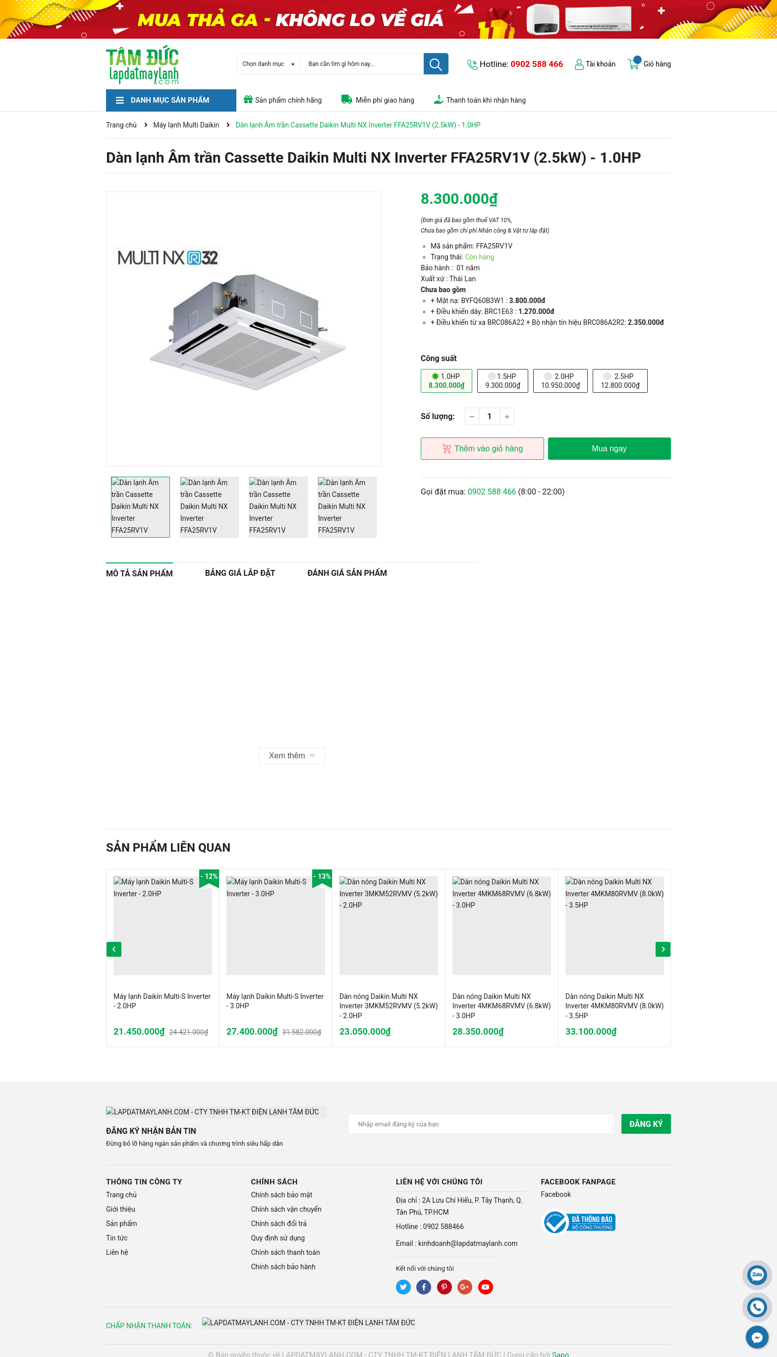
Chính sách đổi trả (279, 1215)
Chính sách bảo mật (282, 1186)
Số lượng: (438, 416)
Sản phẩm (121, 1215)
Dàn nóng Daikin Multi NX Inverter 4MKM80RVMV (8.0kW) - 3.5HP (614, 1006)
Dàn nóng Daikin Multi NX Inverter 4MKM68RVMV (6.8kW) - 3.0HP (501, 1006)
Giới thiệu (120, 1201)
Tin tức (117, 1230)
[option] (243, 329)
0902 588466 (443, 1218)
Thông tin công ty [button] (144, 1173)
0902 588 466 (537, 64)
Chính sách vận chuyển (286, 1201)
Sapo (560, 1346)
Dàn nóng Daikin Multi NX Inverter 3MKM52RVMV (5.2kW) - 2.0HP (388, 1006)
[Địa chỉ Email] (481, 1124)
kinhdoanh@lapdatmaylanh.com (468, 1235)
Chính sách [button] (274, 1173)
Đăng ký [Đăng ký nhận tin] (646, 1124)
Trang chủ (121, 1186)
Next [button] (663, 949)
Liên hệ (117, 1244)
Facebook (556, 1186)
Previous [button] (114, 949)
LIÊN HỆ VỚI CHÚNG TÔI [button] (439, 1173)
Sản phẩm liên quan (168, 848)
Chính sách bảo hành (283, 1258)
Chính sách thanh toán (285, 1244)
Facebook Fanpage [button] (578, 1173)
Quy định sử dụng (278, 1230)
